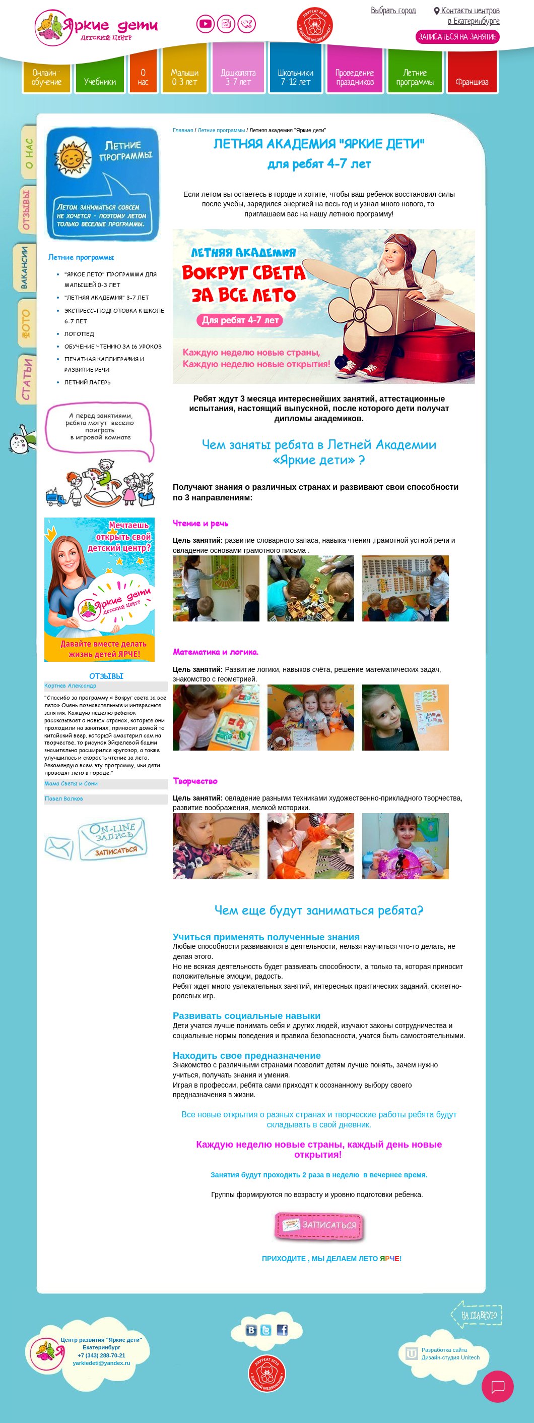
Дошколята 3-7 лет (238, 77)
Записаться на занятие (458, 37)
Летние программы (415, 77)
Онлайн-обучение (47, 77)
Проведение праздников (355, 77)
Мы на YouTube (205, 24)
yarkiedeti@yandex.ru (101, 1363)
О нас (143, 77)
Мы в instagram (226, 24)
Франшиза (472, 82)
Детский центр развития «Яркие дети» (96, 27)
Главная (183, 130)
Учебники (100, 82)
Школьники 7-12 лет (295, 77)
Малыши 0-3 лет (184, 77)
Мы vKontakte (246, 24)
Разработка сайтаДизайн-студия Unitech (451, 1353)
